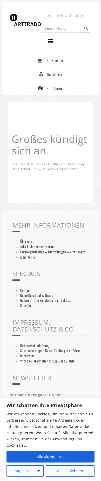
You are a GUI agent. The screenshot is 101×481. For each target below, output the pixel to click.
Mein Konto (27, 257)
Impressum (27, 355)
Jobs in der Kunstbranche (36, 246)
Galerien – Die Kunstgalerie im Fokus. (45, 300)
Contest (25, 290)
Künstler (25, 305)
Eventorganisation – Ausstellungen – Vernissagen (53, 251)
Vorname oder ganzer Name (36, 394)
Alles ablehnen (70, 470)
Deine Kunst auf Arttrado (36, 295)
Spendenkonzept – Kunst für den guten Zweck (50, 350)
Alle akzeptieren (51, 456)
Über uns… (27, 241)
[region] (50, 439)
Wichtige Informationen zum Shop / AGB (47, 361)
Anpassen (23, 470)
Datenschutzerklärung (35, 345)
